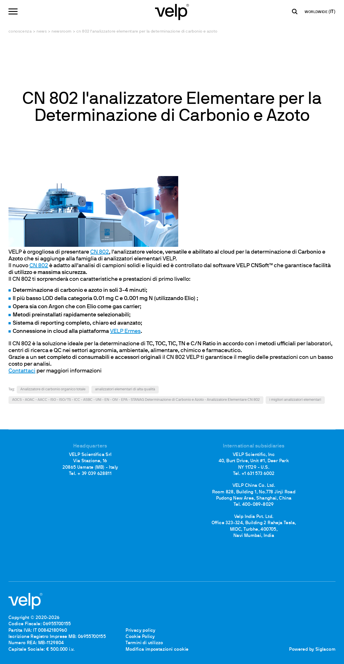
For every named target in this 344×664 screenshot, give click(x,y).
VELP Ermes (125, 331)
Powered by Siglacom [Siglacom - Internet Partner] (312, 650)
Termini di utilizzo (144, 643)
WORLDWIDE (316, 12)
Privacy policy (141, 631)
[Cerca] (295, 11)
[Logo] (172, 11)
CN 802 (99, 252)
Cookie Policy (140, 637)
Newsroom (61, 31)
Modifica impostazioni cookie (157, 650)
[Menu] (13, 11)
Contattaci (21, 371)
